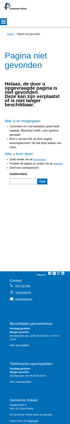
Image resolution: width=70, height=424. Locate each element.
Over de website (53, 419)
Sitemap (13, 419)
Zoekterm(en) (17, 154)
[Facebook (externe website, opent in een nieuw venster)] (50, 251)
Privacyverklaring (31, 419)
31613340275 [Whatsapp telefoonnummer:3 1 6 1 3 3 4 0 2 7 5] (22, 270)
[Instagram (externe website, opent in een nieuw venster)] (58, 251)
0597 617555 (29, 401)
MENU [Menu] (3, 21)
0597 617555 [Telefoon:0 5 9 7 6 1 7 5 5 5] (22, 263)
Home (10, 34)
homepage (36, 141)
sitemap (52, 145)
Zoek (42, 161)
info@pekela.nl (20, 276)
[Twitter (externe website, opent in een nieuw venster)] (54, 251)
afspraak (32, 398)
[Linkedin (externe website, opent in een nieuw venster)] (63, 251)
